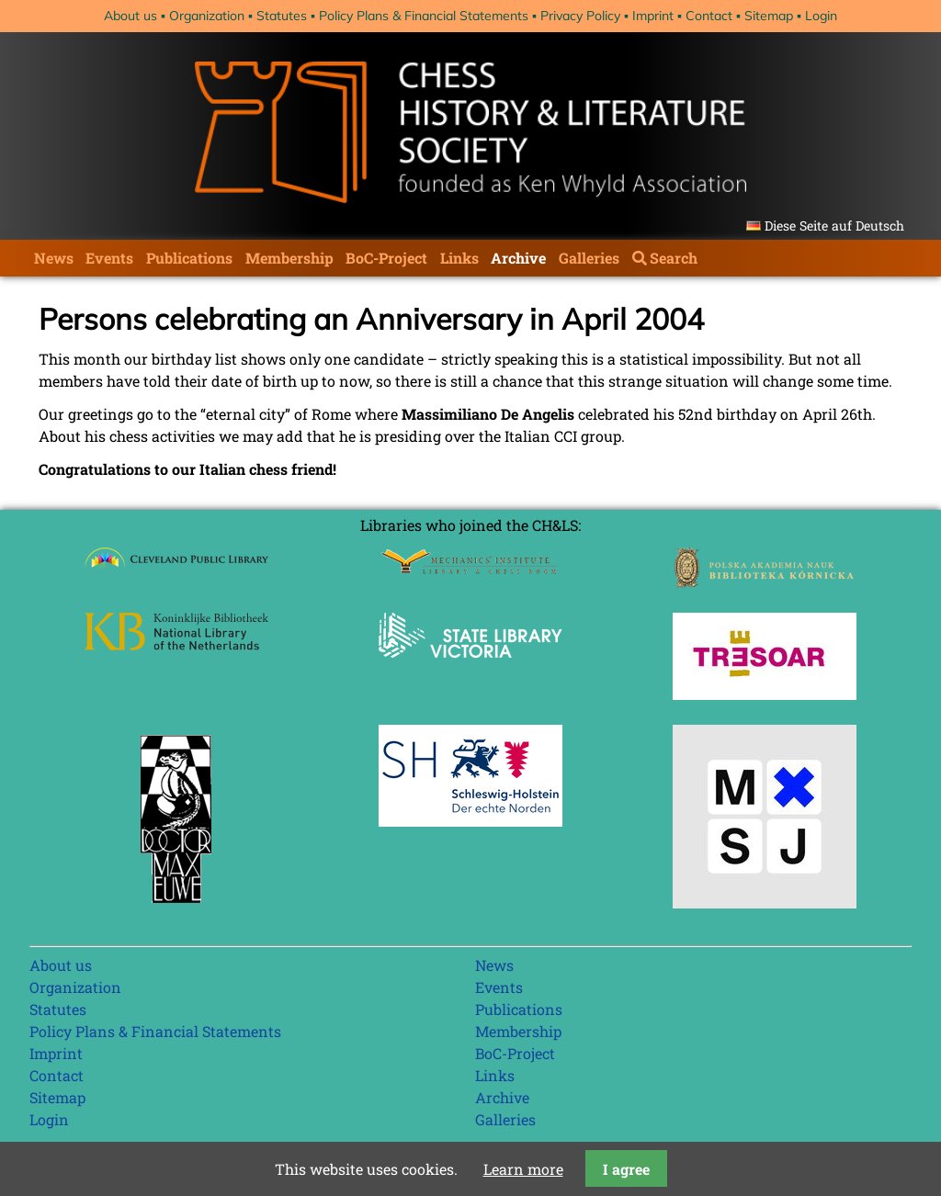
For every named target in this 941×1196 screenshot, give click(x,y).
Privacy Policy (580, 15)
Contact (709, 15)
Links (459, 257)
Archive (518, 257)
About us (130, 15)
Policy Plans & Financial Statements (423, 15)
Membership (289, 257)
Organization (206, 15)
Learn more (523, 1169)
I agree (626, 1169)
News (54, 257)
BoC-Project (386, 257)
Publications (189, 257)
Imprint (653, 15)
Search (673, 257)
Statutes (281, 15)
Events (109, 257)
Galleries (589, 257)
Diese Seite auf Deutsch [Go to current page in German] (834, 225)
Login (821, 15)
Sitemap (768, 15)
